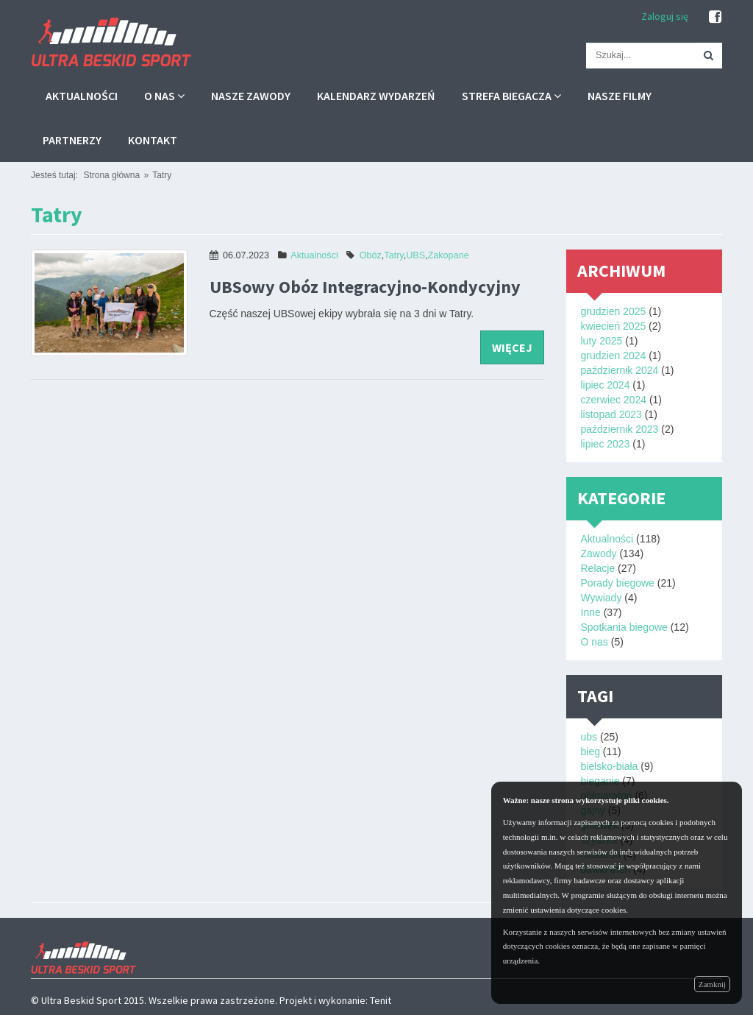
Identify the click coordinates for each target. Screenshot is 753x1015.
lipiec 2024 (605, 385)
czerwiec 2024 (614, 400)
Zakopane (448, 255)
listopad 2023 (611, 414)
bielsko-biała (609, 766)
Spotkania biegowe (624, 627)
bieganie (600, 781)
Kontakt (152, 139)
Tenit (380, 1000)
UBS (415, 255)
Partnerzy (72, 139)
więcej (512, 347)
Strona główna (111, 175)
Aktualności (82, 95)
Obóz (371, 255)
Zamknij (712, 984)
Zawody (599, 553)
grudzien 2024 (613, 355)
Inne (591, 612)
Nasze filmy (620, 95)
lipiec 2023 (605, 444)
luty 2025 (602, 341)
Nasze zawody (250, 95)
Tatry (161, 175)
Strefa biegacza (511, 95)
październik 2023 (620, 429)
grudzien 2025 (613, 311)
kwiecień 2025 (613, 326)
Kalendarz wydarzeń (376, 95)
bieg (590, 751)
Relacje (598, 568)
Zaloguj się (664, 16)
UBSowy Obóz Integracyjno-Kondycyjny (365, 286)
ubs (589, 737)
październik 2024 (620, 370)
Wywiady (601, 598)
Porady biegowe (617, 583)
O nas (164, 95)
